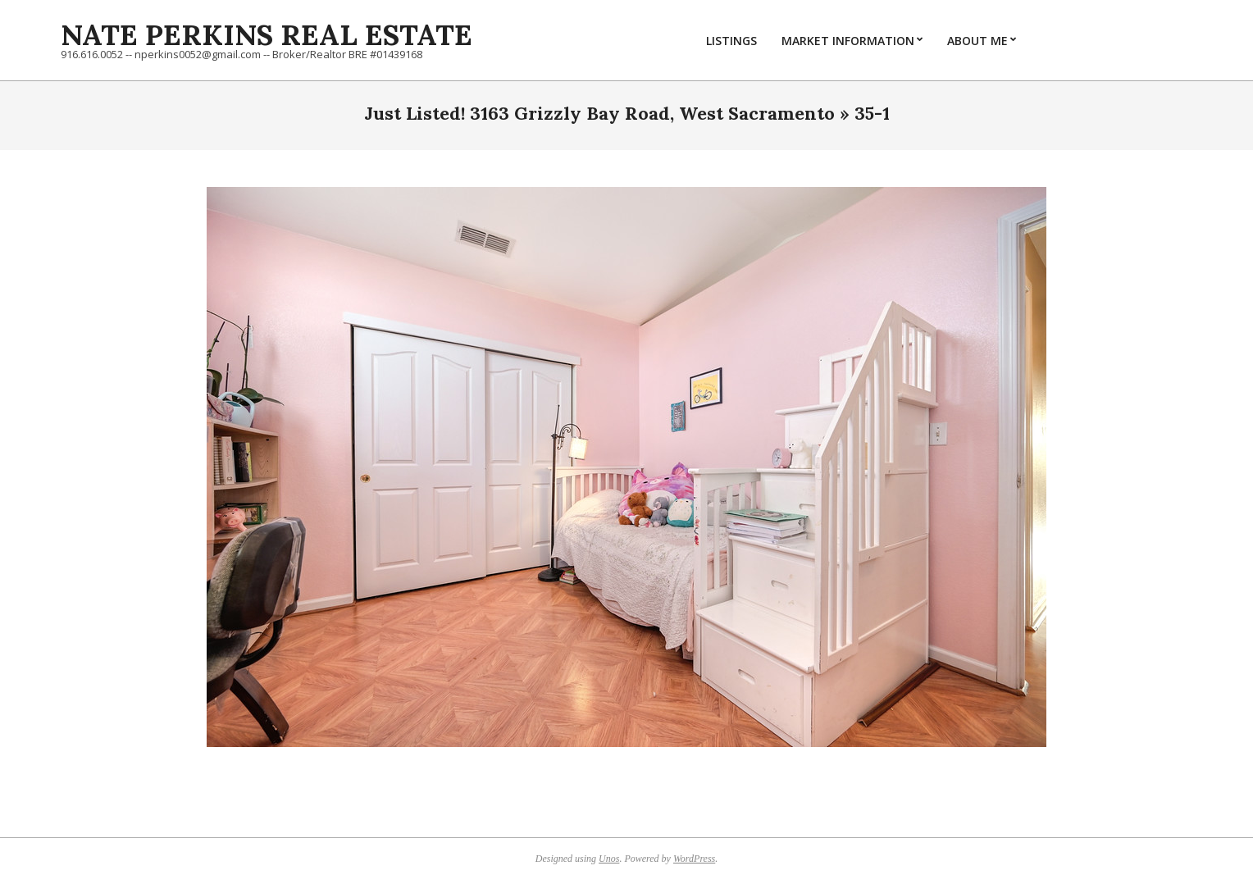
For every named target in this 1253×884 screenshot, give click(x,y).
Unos (609, 858)
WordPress (694, 858)
